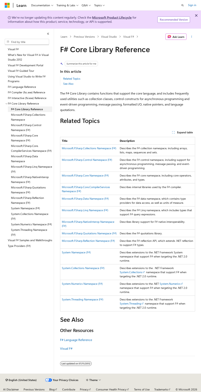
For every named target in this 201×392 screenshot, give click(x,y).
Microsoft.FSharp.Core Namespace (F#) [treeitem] (24, 138)
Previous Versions (84, 36)
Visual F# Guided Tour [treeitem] (21, 71)
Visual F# (128, 36)
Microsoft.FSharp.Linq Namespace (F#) (85, 210)
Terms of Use (142, 389)
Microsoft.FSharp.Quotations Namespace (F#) (89, 233)
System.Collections (131, 272)
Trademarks (161, 389)
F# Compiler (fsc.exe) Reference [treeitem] (26, 92)
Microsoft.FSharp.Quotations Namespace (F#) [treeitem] (28, 190)
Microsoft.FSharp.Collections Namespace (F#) (89, 148)
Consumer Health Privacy (111, 389)
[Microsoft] (7, 5)
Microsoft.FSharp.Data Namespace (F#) (85, 198)
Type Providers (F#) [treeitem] (19, 246)
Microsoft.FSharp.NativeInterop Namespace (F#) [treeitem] (30, 179)
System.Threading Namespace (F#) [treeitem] (29, 232)
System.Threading (130, 303)
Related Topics (71, 78)
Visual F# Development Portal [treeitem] (25, 65)
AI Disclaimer (11, 389)
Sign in (192, 5)
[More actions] (191, 37)
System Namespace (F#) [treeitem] (25, 208)
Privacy (84, 389)
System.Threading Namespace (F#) (82, 299)
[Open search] (182, 5)
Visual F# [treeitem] (13, 49)
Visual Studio (109, 36)
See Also (68, 83)
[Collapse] (48, 33)
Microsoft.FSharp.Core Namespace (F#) (85, 175)
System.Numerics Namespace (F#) (82, 284)
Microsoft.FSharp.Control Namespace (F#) (87, 160)
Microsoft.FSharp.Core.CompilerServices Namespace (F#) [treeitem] (31, 148)
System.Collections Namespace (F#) (83, 268)
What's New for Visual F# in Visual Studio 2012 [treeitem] (28, 57)
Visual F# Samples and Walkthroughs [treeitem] (30, 240)
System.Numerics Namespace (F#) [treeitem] (31, 224)
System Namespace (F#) (76, 252)
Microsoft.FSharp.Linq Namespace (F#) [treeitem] (31, 169)
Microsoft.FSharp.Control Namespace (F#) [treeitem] (26, 127)
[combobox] (27, 42)
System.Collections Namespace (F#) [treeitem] (29, 216)
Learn (64, 36)
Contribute (68, 389)
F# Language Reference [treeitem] (22, 87)
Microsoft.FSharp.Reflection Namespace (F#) (88, 241)
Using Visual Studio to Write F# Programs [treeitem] (27, 79)
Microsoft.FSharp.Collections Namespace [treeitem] (28, 117)
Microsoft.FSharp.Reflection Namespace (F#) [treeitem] (27, 200)
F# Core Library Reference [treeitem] (27, 109)
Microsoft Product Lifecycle (112, 17)
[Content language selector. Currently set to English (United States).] (21, 380)
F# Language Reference (76, 340)
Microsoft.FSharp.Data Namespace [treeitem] (24, 158)
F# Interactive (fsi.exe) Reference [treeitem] (27, 98)
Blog (52, 389)
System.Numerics (170, 284)
